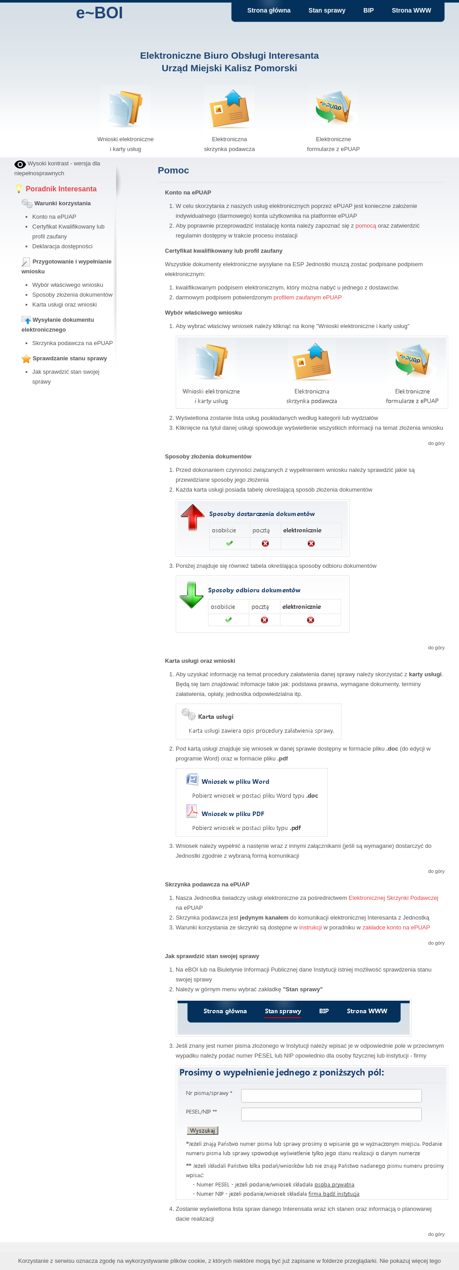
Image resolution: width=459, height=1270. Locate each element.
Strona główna (268, 10)
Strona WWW (411, 10)
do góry (436, 443)
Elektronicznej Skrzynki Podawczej (393, 897)
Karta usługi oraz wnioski (64, 304)
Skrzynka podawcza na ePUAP (72, 343)
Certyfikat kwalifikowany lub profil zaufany (223, 250)
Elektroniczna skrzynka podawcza (229, 139)
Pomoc (173, 170)
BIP (369, 10)
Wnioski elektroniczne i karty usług (125, 139)
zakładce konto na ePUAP (396, 927)
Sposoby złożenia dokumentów (72, 294)
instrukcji (310, 927)
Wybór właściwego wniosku (67, 284)
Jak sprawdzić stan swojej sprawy (212, 956)
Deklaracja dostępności (62, 246)
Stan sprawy (326, 10)
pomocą (365, 225)
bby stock (26, 396)
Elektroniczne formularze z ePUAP (333, 139)
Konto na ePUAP (54, 216)
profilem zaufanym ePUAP (307, 297)
